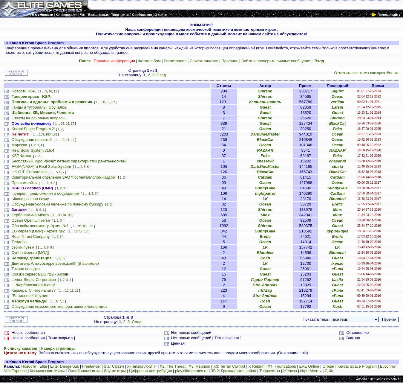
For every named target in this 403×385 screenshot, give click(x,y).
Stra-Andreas (265, 285)
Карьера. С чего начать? (33, 290)
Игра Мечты (310, 371)
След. (162, 75)
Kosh (265, 258)
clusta (337, 166)
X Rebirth (256, 366)
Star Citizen (114, 366)
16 (67, 123)
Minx (337, 209)
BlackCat (337, 123)
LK (265, 199)
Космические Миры (47, 371)
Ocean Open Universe (30, 220)
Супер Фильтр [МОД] (30, 252)
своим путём (22, 247)
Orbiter (328, 366)
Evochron (388, 366)
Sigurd (337, 91)
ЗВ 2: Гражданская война (233, 371)
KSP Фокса (21, 155)
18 (86, 231)
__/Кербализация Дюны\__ (35, 285)
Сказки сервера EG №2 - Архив (39, 274)
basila (337, 279)
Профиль (229, 61)
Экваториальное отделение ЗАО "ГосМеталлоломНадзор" (63, 177)
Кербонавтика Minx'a (30, 215)
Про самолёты (24, 182)
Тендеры (19, 242)
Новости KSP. (23, 91)
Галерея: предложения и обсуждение (45, 193)
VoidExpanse (15, 371)
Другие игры (115, 371)
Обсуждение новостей (31, 139)
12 (72, 139)
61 (108, 102)
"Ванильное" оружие (29, 295)
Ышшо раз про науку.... (32, 199)
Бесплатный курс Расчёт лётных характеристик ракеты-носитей (68, 161)
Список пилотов (204, 61)
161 (54, 134)
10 (50, 91)
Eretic (337, 204)
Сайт (329, 371)
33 (60, 215)
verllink (337, 102)
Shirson (265, 91)
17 (72, 123)
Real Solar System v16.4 (32, 150)
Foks (337, 129)
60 (103, 102)
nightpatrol (265, 193)
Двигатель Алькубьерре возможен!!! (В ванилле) (55, 263)
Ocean (338, 96)
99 (84, 226)
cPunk (337, 269)
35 (69, 215)
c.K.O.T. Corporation (29, 172)
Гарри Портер (265, 279)
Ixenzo (337, 263)
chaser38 (265, 161)
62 (113, 102)
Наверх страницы (58, 348)
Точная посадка (25, 269)
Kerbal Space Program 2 (32, 129)
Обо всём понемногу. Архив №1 (40, 225)
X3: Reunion (199, 366)
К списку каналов (20, 348)
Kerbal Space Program (357, 366)
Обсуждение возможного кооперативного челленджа (59, 306)
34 (65, 215)
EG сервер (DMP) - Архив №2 (38, 231)
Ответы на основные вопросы (38, 118)
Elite (43, 366)
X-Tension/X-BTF (142, 366)
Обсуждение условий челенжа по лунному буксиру (57, 204)
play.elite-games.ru (191, 371)
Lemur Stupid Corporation (33, 279)
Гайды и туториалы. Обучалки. (39, 107)
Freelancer (91, 366)
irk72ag (265, 290)
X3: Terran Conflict (229, 366)
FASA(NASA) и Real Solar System (41, 166)
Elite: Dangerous (64, 366)
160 (48, 134)
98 (80, 226)
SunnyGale (265, 188)
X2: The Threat (173, 366)
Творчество (269, 371)
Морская (19, 145)
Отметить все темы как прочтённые (366, 73)
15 (62, 123)
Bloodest (337, 199)
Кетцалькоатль (265, 102)
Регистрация (175, 61)
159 (41, 134)
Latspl (337, 107)
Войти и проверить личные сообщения (276, 61)
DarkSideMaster (265, 134)
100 (90, 226)
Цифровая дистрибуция (150, 371)
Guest (265, 107)
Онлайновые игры (84, 371)
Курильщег (337, 231)
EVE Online (309, 366)
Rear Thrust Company (30, 236)
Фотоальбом (149, 61)
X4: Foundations (282, 366)
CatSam (265, 177)
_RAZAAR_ (265, 150)
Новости (28, 366)
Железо (290, 371)
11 (55, 91)
